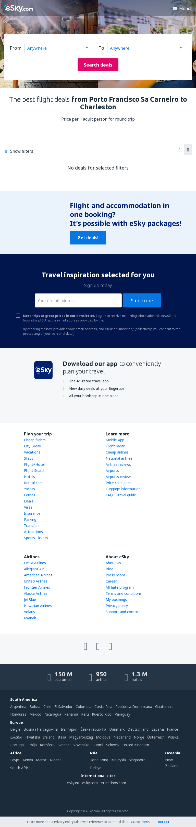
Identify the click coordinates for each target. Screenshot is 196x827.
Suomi (98, 744)
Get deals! (88, 237)
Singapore (137, 759)
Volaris (29, 611)
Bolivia (34, 706)
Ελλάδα (16, 737)
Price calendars (118, 482)
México (35, 714)
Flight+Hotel (34, 464)
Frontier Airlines (37, 587)
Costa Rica (103, 706)
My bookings (116, 599)
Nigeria (56, 759)
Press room (115, 575)
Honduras (18, 714)
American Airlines (38, 575)
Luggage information (123, 488)
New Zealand (171, 762)
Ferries (29, 495)
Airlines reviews (118, 464)
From (15, 48)
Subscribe (142, 301)
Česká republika (93, 729)
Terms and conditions (124, 593)
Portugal (17, 744)
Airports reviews (119, 476)
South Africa (20, 767)
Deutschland (138, 729)
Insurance (32, 513)
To (101, 48)
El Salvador (63, 706)
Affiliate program (120, 587)
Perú (85, 714)
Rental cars (33, 482)
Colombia (83, 706)
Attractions (33, 531)
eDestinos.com (113, 782)
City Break (32, 446)
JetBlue (30, 599)
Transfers (32, 525)
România (47, 744)
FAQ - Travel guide (121, 495)
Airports (112, 470)
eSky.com (90, 782)
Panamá (71, 714)
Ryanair (30, 617)
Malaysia (118, 759)
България (69, 729)
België (15, 729)
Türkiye (95, 767)
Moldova (103, 737)
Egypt (15, 759)
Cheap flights (35, 439)
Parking (30, 519)
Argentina (18, 706)
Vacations (32, 452)
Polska (173, 737)
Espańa (158, 729)
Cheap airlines (117, 452)
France (172, 729)
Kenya (28, 759)
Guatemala (164, 706)
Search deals (98, 65)
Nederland (122, 737)
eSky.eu (73, 782)
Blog (109, 568)
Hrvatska (32, 737)
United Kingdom (135, 744)
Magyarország (81, 737)
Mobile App (115, 439)
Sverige (64, 744)
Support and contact (123, 611)
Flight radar (115, 446)
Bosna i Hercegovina (40, 729)
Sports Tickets (36, 537)
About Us (113, 562)
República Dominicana (133, 706)
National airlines (119, 458)
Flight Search (34, 470)
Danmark (117, 729)
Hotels (29, 476)
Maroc (41, 759)
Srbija (32, 744)
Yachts (29, 488)
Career (111, 581)
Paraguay (122, 714)
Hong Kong (99, 759)
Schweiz (112, 744)
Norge (139, 737)
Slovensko (81, 744)
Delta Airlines (35, 562)
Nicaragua (52, 714)
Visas (28, 507)
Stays (28, 458)
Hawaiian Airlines (38, 605)
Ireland (49, 737)
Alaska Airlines (35, 593)
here (145, 822)
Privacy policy (117, 605)
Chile (47, 706)
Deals (28, 501)
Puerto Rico (102, 714)
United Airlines (35, 581)
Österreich (156, 737)
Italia (62, 737)
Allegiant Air (34, 568)
